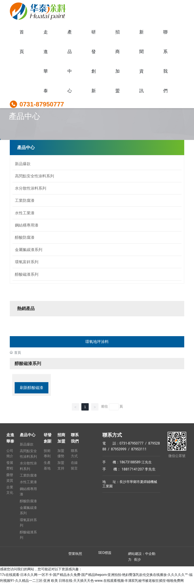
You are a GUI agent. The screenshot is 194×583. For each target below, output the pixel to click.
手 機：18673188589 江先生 (127, 461)
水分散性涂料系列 (30, 188)
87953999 (118, 448)
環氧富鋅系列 (26, 261)
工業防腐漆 (24, 200)
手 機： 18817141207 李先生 (129, 468)
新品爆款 (23, 163)
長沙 (137, 559)
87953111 (138, 448)
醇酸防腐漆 (24, 237)
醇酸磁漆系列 (26, 273)
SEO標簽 (104, 552)
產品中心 (24, 116)
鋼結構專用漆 (26, 224)
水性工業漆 (24, 212)
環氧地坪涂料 (97, 341)
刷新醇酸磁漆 (31, 387)
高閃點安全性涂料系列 (34, 175)
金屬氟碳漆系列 (28, 249)
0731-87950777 (42, 104)
